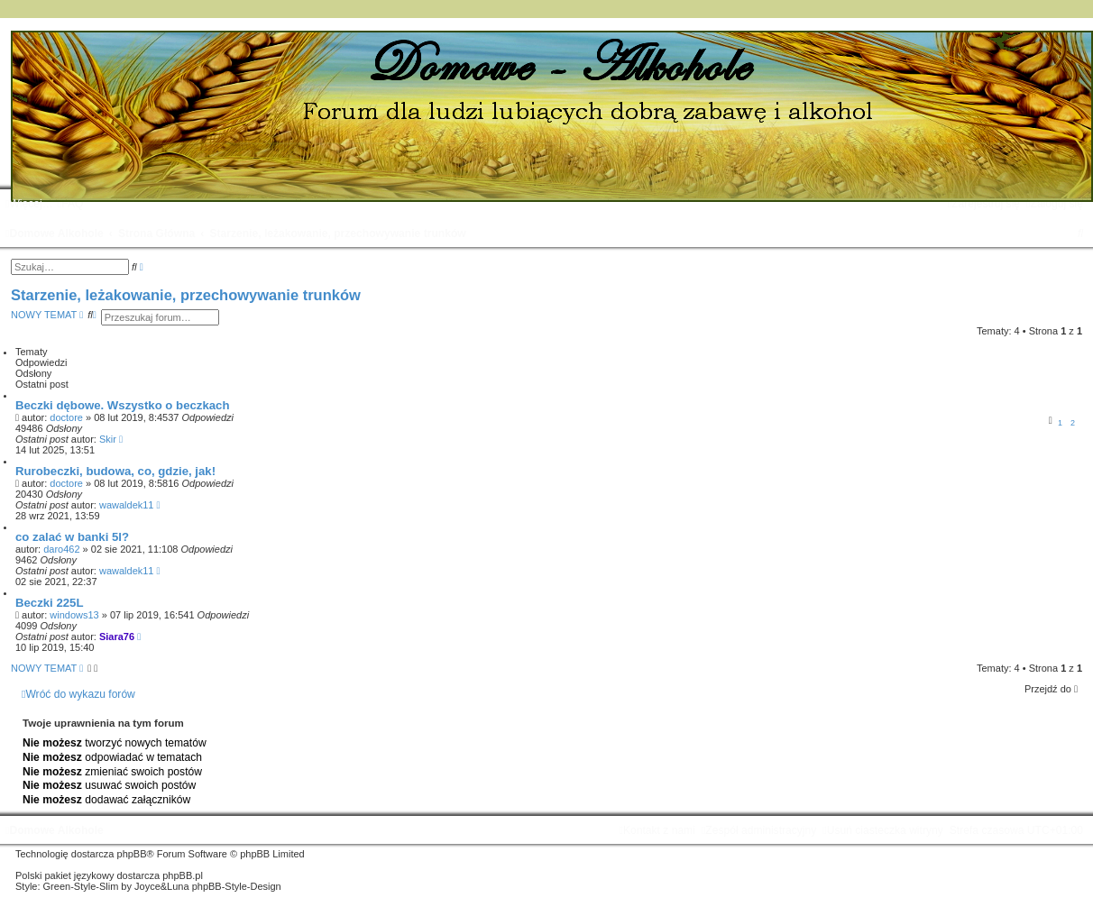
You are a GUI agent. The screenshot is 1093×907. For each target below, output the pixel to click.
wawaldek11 (126, 504)
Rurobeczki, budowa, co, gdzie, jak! (115, 471)
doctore (66, 417)
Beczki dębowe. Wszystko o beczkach (122, 405)
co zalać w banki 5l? (72, 537)
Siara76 (116, 636)
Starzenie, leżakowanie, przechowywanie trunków (186, 295)
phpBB (132, 853)
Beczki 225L (49, 602)
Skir (107, 439)
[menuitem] (71, 203)
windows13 (74, 614)
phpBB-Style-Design (236, 886)
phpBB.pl (182, 875)
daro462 (61, 549)
